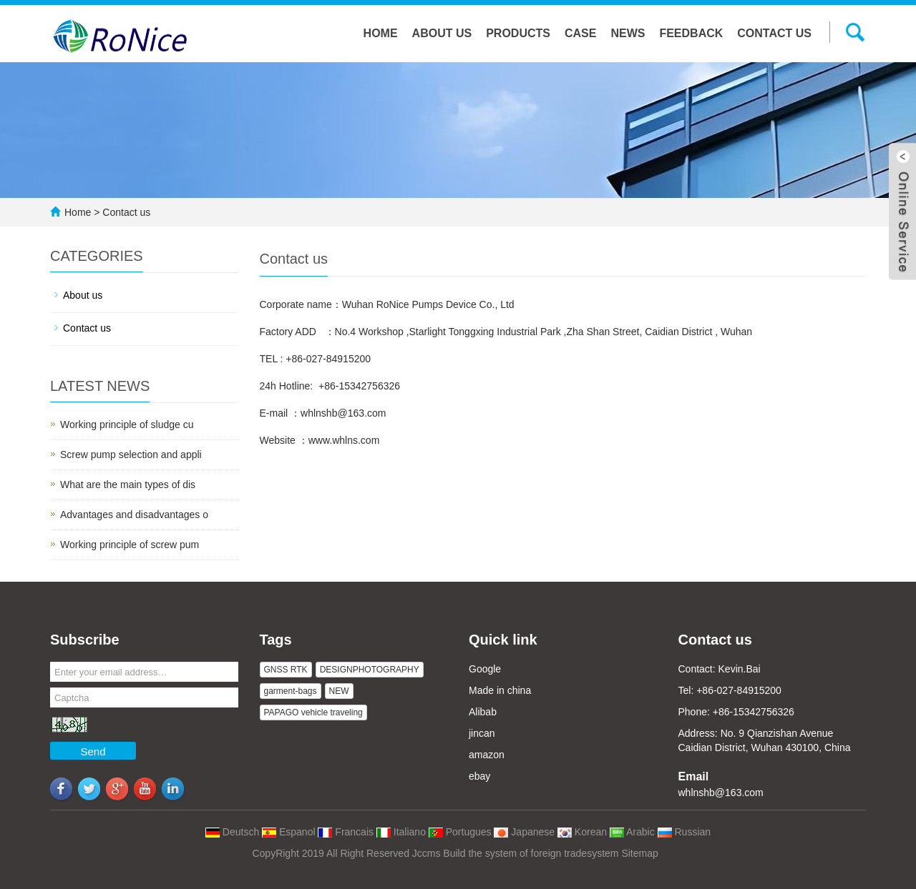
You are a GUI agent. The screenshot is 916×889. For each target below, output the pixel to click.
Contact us (774, 33)
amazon (487, 754)
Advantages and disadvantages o (134, 514)
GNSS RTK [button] (286, 670)
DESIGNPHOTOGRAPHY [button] (369, 670)
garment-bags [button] (290, 691)
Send (92, 751)
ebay (479, 776)
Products (518, 33)
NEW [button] (339, 691)
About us (442, 33)
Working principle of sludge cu (127, 424)
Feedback (691, 33)
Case (580, 33)
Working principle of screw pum (129, 544)
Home (381, 33)
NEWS (627, 33)
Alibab (483, 711)
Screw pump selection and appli (131, 454)
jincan (482, 733)
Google (485, 669)
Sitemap (639, 853)
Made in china (500, 690)
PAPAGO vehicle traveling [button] (313, 712)
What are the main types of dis (127, 484)
